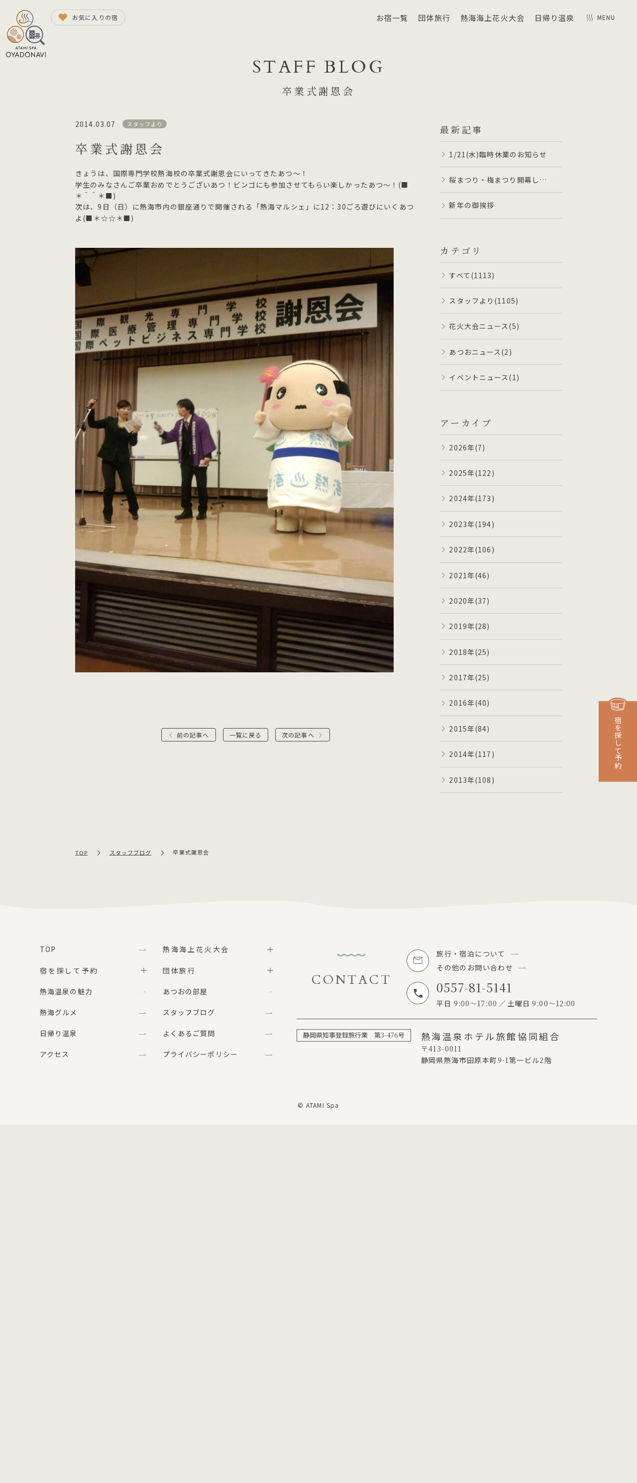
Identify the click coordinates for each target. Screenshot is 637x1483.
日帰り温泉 (554, 17)
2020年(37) (469, 601)
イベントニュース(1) (484, 377)
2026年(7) (467, 447)
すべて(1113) (472, 275)
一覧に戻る (245, 735)
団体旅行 (434, 17)
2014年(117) (471, 754)
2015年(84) (469, 729)
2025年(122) (471, 473)
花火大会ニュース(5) (484, 326)
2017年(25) (469, 677)
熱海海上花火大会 (492, 17)
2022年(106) (471, 549)
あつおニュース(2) (480, 352)
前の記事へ (193, 735)
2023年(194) (471, 524)
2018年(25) (469, 652)
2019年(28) (469, 626)
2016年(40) (469, 703)
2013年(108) (471, 780)
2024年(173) (471, 498)
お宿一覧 (392, 17)
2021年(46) (469, 575)
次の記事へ (298, 735)
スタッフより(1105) (483, 301)
